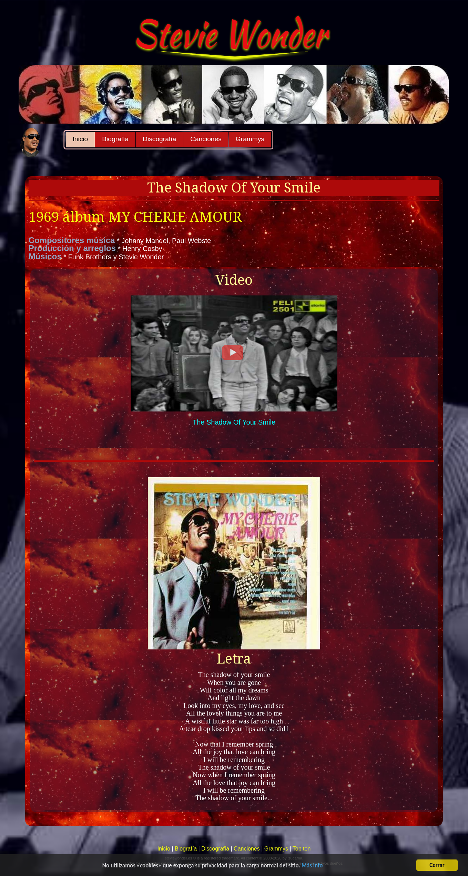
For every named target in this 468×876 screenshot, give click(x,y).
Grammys (250, 139)
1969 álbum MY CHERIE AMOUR (135, 217)
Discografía (159, 139)
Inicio (80, 139)
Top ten (302, 849)
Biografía (115, 139)
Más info (312, 865)
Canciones (206, 139)
